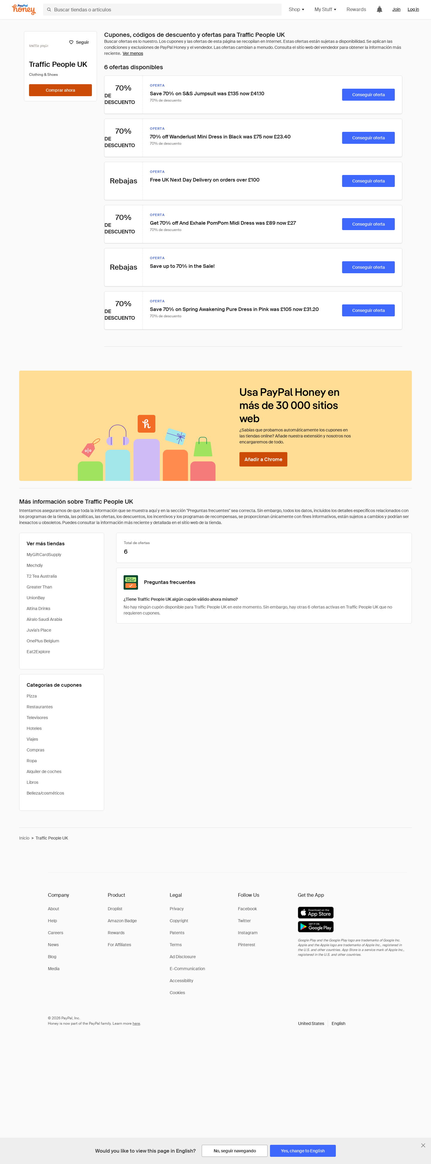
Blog (52, 956)
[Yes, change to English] (303, 1151)
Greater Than (39, 587)
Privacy (177, 908)
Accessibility (181, 980)
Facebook (247, 908)
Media (54, 968)
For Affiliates (119, 944)
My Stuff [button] (326, 9)
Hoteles (34, 728)
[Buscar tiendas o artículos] (162, 10)
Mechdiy (35, 565)
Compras (35, 750)
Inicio (24, 838)
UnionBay (36, 597)
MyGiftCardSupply (44, 554)
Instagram (248, 932)
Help (52, 920)
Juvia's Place (39, 630)
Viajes (32, 739)
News (53, 944)
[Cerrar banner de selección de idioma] (423, 1145)
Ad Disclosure (183, 956)
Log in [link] (413, 9)
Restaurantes (40, 706)
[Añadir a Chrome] (263, 459)
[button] (321, 1023)
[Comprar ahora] (60, 90)
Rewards (356, 9)
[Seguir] (79, 42)
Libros (32, 782)
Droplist (115, 908)
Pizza (32, 696)
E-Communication (187, 968)
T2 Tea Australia (42, 576)
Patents (177, 932)
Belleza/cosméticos (45, 793)
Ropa (32, 760)
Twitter (244, 920)
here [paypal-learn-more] (136, 1023)
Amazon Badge (122, 920)
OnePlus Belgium (43, 641)
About (53, 908)
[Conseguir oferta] (368, 95)
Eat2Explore (38, 651)
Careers (55, 932)
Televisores (37, 717)
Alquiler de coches (44, 771)
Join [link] (396, 9)
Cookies (177, 992)
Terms (176, 944)
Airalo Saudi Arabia (44, 619)
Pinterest (246, 944)
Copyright (179, 920)
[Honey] (24, 9)
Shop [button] (297, 9)
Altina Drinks (38, 608)
